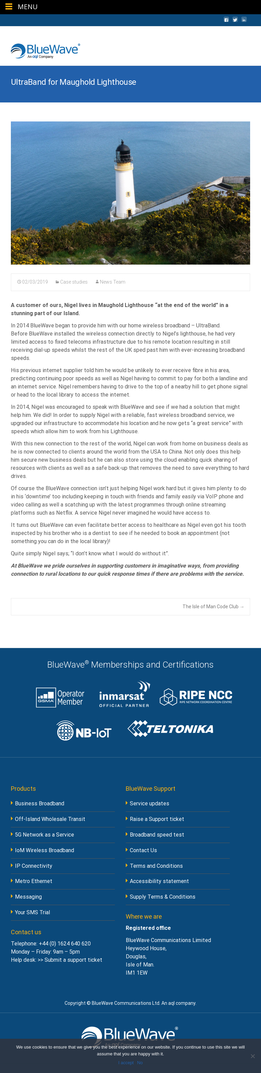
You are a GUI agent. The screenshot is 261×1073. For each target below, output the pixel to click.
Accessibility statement (159, 881)
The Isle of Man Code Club (213, 606)
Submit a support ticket (73, 960)
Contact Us (143, 850)
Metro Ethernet (33, 881)
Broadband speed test (157, 834)
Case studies (74, 282)
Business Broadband (39, 803)
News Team (112, 282)
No (140, 1062)
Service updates (149, 803)
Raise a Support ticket (157, 819)
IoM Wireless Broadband (44, 850)
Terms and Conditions (156, 866)
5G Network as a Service (44, 834)
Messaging (28, 897)
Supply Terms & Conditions (162, 897)
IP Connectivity (33, 866)
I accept (126, 1062)
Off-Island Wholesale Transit (50, 819)
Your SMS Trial (32, 912)
